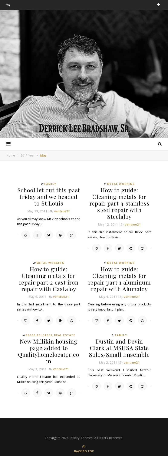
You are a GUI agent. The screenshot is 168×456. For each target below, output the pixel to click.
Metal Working (121, 184)
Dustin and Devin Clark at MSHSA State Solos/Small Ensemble (119, 337)
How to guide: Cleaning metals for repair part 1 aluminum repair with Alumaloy (119, 270)
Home (10, 155)
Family (50, 184)
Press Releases (39, 325)
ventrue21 (62, 210)
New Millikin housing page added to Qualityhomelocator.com (48, 341)
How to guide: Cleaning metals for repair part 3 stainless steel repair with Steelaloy (119, 199)
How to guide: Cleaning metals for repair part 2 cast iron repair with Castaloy (48, 270)
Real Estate (64, 325)
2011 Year (27, 155)
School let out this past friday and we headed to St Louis (48, 196)
